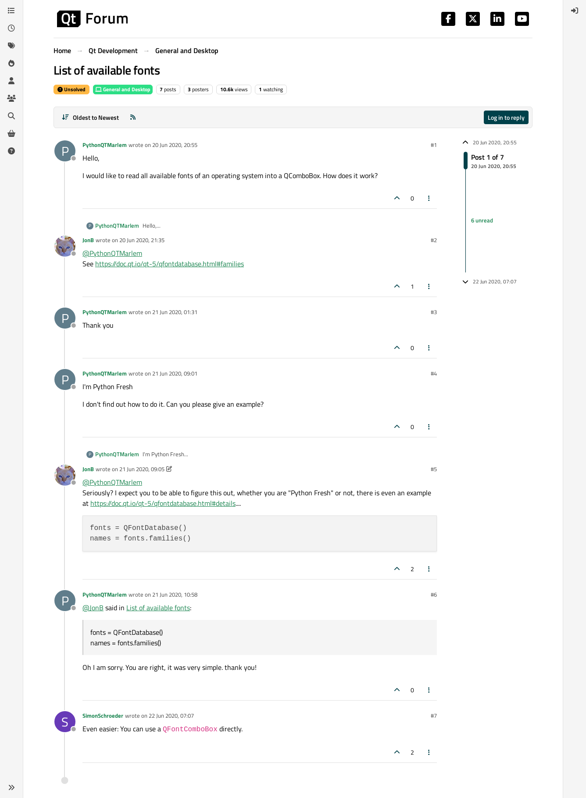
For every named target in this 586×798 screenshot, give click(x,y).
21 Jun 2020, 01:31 (174, 312)
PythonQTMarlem (104, 144)
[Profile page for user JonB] (64, 246)
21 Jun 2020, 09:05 (141, 469)
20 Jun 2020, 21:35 (141, 240)
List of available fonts (158, 607)
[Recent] (11, 28)
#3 (434, 312)
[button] (11, 787)
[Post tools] (429, 198)
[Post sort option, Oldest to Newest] (90, 117)
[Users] (11, 81)
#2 (434, 240)
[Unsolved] (11, 151)
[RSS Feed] (132, 117)
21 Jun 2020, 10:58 (174, 594)
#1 (434, 144)
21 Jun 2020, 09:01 (174, 373)
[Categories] (11, 11)
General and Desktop (122, 89)
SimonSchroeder (102, 715)
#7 (434, 715)
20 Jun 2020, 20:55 (174, 144)
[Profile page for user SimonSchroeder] (64, 721)
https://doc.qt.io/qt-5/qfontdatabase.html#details (163, 503)
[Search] (11, 116)
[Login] (574, 11)
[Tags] (11, 46)
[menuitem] (574, 11)
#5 (434, 469)
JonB (88, 240)
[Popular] (11, 63)
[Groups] (11, 98)
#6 (434, 594)
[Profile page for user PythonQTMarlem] (64, 150)
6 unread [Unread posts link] (482, 220)
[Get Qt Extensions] (11, 133)
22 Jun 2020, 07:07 (171, 715)
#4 (434, 373)
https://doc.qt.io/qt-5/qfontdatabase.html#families (169, 263)
